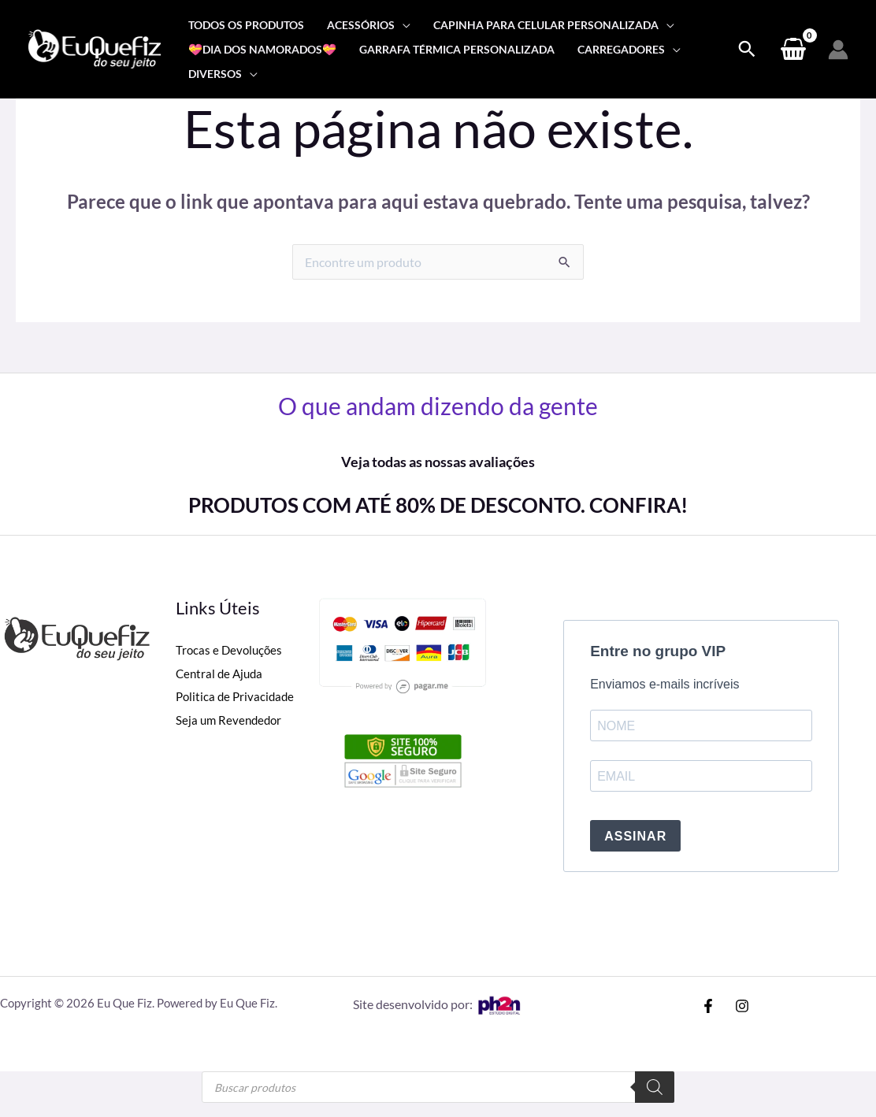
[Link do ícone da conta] (838, 49)
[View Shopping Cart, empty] (793, 49)
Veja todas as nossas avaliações (438, 461)
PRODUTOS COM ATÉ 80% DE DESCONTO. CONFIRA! (438, 505)
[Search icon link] (747, 49)
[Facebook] (708, 1006)
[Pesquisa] (654, 1087)
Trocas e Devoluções (231, 649)
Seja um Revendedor (231, 719)
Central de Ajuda (221, 673)
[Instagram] (742, 1006)
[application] (402, 25)
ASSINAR (635, 836)
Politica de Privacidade (237, 695)
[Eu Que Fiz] (94, 47)
